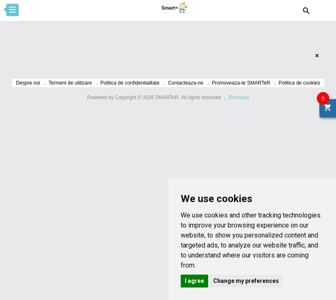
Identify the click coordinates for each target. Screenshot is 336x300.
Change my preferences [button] (246, 281)
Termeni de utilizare (70, 83)
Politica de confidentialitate (129, 83)
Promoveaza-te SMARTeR (241, 83)
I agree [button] (194, 281)
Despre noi (28, 83)
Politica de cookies (299, 83)
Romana (239, 97)
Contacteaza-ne (185, 83)
